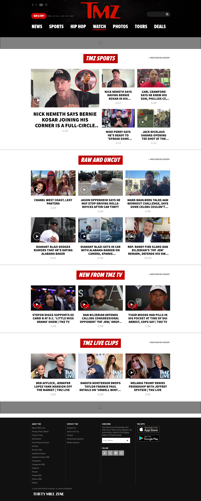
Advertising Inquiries (75, 439)
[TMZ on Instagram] (46, 5)
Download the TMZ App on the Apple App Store (149, 429)
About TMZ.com (38, 428)
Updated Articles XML (41, 457)
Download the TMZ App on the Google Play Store (149, 438)
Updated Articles (38, 453)
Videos (35, 483)
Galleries (35, 468)
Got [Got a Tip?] (39, 16)
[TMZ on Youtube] (41, 5)
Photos (120, 27)
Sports (56, 27)
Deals (160, 27)
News (37, 27)
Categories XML (38, 464)
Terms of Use (37, 435)
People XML (37, 475)
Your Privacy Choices (40, 442)
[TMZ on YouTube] (115, 453)
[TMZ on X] (36, 5)
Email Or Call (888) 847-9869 (60, 16)
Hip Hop (78, 27)
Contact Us (71, 428)
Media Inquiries (73, 442)
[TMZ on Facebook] (33, 5)
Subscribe (127, 440)
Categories (36, 461)
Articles (35, 446)
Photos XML (37, 479)
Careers (70, 435)
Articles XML (37, 450)
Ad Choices (36, 439)
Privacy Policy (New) (40, 432)
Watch (99, 27)
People (35, 472)
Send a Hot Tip (73, 432)
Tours (141, 27)
